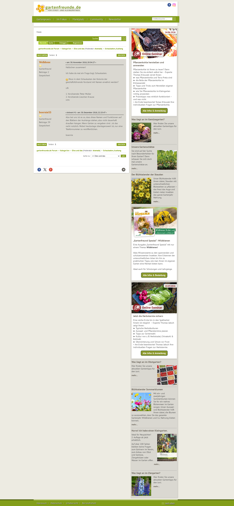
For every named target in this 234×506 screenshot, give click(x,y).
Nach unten (42, 55)
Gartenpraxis (44, 19)
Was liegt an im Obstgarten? (146, 361)
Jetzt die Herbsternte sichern (148, 316)
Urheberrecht (72, 503)
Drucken (121, 55)
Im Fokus (62, 19)
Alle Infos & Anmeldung (154, 110)
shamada (98, 48)
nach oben (170, 503)
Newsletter (115, 19)
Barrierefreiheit (89, 503)
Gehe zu (86, 156)
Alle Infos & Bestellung (154, 275)
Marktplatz (78, 19)
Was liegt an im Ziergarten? (146, 472)
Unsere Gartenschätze (143, 146)
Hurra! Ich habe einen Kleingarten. (150, 430)
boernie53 (45, 112)
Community (96, 19)
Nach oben (41, 144)
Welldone (44, 62)
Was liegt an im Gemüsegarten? (148, 119)
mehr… (156, 132)
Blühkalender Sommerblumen (147, 389)
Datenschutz (56, 503)
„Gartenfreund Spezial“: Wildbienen (151, 240)
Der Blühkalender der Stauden (147, 174)
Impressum (42, 503)
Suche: (95, 38)
